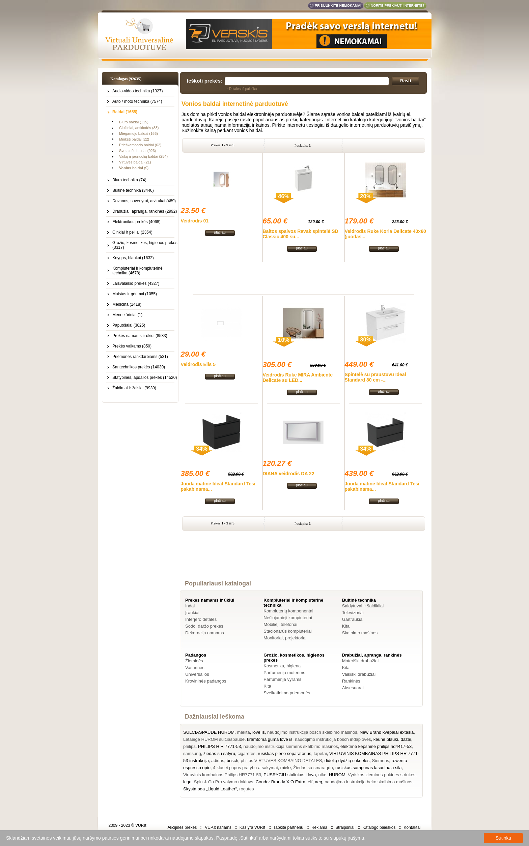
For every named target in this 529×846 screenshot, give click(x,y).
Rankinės (351, 681)
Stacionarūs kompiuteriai (287, 631)
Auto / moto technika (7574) (137, 101)
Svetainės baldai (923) (137, 151)
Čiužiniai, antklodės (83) (139, 128)
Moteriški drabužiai (360, 660)
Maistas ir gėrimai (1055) (134, 294)
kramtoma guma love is (269, 739)
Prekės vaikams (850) (131, 346)
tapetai (320, 753)
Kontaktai (411, 827)
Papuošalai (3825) (128, 325)
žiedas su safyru (219, 753)
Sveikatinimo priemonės (286, 692)
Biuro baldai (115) (133, 122)
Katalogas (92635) (125, 79)
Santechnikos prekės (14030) (138, 367)
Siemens (380, 760)
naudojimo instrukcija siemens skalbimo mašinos (291, 746)
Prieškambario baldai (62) (140, 145)
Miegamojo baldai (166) (138, 133)
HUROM (337, 774)
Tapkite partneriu (288, 827)
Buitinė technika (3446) (133, 190)
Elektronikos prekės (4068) (136, 221)
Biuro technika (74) (129, 180)
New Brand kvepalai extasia (387, 732)
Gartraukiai (353, 619)
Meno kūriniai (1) (127, 314)
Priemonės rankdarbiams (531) (140, 356)
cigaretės (246, 753)
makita (243, 732)
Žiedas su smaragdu (313, 767)
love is (258, 732)
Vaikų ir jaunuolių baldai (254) (143, 156)
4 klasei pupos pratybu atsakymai (245, 767)
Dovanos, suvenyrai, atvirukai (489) (144, 201)
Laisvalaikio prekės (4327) (135, 283)
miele (285, 767)
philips (189, 746)
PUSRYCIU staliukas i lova (289, 774)
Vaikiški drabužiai (358, 674)
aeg (318, 781)
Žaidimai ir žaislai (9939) (134, 388)
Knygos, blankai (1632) (133, 257)
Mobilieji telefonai (280, 624)
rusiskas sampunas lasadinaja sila (368, 767)
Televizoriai (353, 612)
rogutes (246, 788)
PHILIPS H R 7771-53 (219, 746)
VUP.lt (140, 825)
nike (322, 774)
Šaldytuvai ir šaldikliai (363, 605)
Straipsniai (344, 827)
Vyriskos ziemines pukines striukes (381, 774)
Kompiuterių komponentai (288, 610)
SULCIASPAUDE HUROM (208, 732)
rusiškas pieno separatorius (284, 753)
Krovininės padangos (205, 681)
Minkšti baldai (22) (134, 139)
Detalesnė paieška (243, 89)
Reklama (319, 827)
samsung (192, 753)
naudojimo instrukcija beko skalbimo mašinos (368, 781)
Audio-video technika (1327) (137, 91)
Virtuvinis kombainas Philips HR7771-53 (222, 774)
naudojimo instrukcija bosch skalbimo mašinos (312, 732)
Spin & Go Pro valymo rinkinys (223, 781)
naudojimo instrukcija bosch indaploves (333, 739)
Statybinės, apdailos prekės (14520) (144, 377)
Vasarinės (194, 667)
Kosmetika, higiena (282, 665)
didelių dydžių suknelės (347, 760)
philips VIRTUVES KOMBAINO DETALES (281, 760)
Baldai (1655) (124, 112)
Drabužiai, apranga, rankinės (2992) (144, 211)
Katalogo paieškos (378, 827)
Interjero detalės (201, 619)
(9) (133, 168)
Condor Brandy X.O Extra (280, 781)
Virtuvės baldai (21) (135, 162)
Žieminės (194, 660)
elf (310, 781)
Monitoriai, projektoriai (284, 637)
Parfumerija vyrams (282, 679)
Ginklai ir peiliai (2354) (132, 232)
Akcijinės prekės (182, 827)
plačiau (220, 232)
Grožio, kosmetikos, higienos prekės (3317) (144, 245)
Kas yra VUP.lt (252, 827)
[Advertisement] (303, 277)
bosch (233, 760)
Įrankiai (192, 612)
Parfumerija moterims (284, 672)
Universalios (197, 674)
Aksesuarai (353, 687)
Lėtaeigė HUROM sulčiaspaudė (214, 739)
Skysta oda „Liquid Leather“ (210, 788)
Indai (190, 605)
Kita (346, 626)
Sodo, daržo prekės (204, 626)
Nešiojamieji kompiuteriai (287, 617)
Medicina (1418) (126, 304)
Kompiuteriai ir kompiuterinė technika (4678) (137, 270)
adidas (217, 760)
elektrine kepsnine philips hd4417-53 (376, 746)
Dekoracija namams (204, 632)
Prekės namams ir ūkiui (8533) (139, 335)
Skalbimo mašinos (360, 632)
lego (187, 781)
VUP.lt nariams (218, 827)
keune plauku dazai (392, 739)
